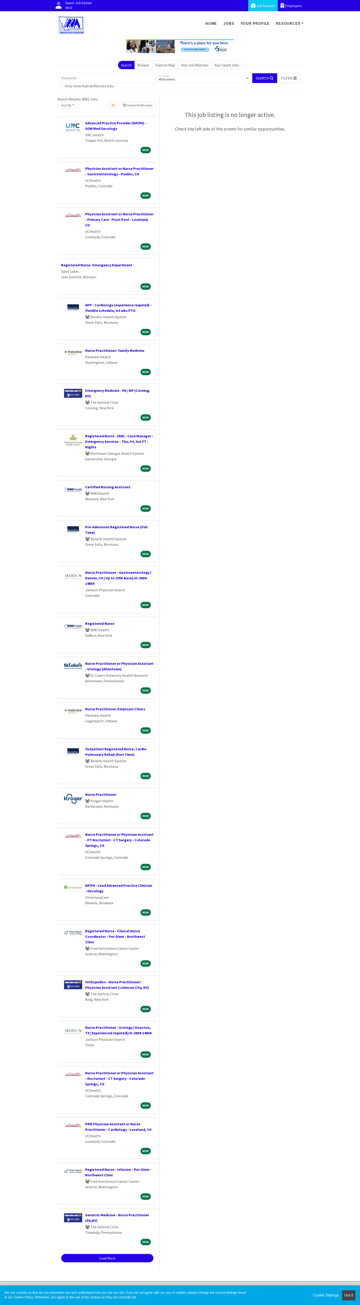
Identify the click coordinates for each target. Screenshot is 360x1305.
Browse (143, 65)
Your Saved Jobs (226, 65)
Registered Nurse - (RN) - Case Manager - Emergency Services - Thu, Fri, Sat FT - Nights (119, 441)
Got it (348, 1295)
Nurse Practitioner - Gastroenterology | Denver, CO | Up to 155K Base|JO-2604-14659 (118, 578)
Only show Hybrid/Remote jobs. (89, 86)
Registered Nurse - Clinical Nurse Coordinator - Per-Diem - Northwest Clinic (115, 936)
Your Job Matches (194, 65)
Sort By (66, 105)
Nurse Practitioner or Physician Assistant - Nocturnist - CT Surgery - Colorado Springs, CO (119, 1078)
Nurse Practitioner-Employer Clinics (115, 709)
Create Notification (137, 105)
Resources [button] (288, 23)
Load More (107, 1258)
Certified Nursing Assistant (107, 487)
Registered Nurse (99, 623)
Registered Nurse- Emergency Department (96, 265)
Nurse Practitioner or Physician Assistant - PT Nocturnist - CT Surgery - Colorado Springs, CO (119, 840)
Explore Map (165, 65)
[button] (289, 78)
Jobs (228, 23)
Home (211, 23)
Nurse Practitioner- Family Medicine (114, 350)
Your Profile (255, 23)
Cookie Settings (326, 1295)
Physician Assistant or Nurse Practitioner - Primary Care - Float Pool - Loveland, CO (119, 219)
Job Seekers (263, 6)
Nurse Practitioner (100, 794)
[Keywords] (107, 78)
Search (126, 65)
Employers (291, 6)
